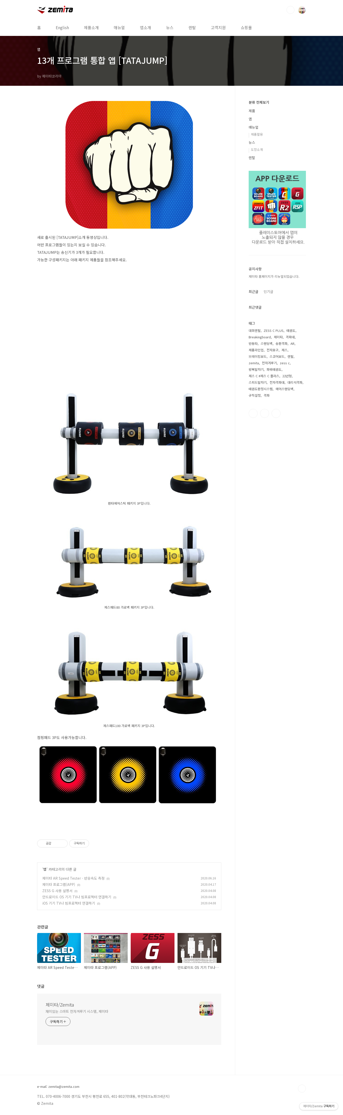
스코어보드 (277, 356)
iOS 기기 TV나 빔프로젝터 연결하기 (68, 903)
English (62, 27)
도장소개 (257, 149)
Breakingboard (260, 337)
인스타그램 (264, 413)
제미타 (278, 337)
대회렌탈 (255, 330)
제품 (252, 110)
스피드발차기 (258, 382)
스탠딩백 (267, 343)
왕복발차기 (256, 369)
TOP (302, 1089)
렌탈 (192, 27)
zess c (285, 363)
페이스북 (253, 413)
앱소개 (145, 27)
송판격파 (281, 343)
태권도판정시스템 (261, 388)
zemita (254, 363)
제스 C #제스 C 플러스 (264, 375)
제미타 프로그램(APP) (58, 884)
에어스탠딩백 (284, 388)
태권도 (290, 330)
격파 (267, 395)
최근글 (253, 291)
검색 (290, 10)
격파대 (290, 337)
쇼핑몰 (246, 27)
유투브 (276, 413)
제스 (284, 350)
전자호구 (273, 350)
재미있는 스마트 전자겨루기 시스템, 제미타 (77, 1011)
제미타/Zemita (60, 1005)
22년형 (287, 375)
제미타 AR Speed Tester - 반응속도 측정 (73, 878)
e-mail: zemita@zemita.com (58, 1087)
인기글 (268, 291)
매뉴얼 (119, 27)
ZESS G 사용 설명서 (57, 890)
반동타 (253, 343)
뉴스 (169, 27)
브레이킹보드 (258, 356)
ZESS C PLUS (274, 330)
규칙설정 (255, 395)
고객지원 (218, 27)
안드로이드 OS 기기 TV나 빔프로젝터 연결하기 (76, 896)
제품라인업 (256, 350)
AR (292, 343)
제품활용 (257, 134)
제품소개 (91, 27)
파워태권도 (274, 369)
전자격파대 (277, 382)
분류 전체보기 (259, 102)
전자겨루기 (269, 363)
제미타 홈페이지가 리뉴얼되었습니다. (274, 276)
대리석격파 (294, 382)
